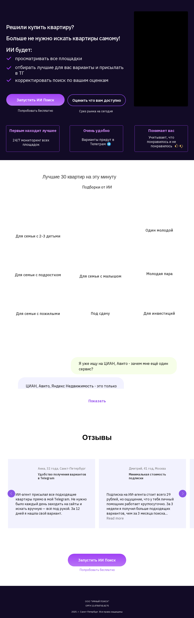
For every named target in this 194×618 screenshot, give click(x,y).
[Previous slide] (11, 493)
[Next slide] (182, 493)
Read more (115, 518)
